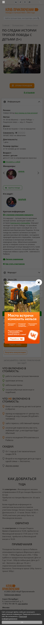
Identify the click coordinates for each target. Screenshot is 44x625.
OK (22, 622)
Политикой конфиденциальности (14, 617)
